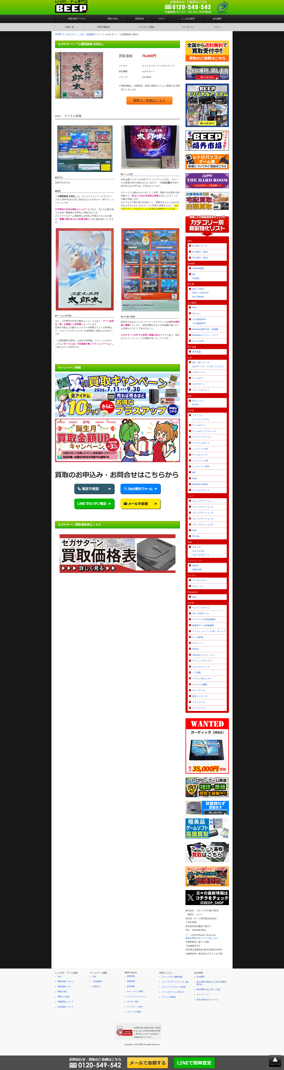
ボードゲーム (198, 690)
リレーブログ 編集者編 (172, 977)
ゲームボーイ (198, 425)
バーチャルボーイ (201, 443)
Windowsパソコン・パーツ (205, 335)
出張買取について (65, 1007)
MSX (194, 307)
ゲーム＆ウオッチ (201, 490)
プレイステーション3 (202, 512)
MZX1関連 (195, 276)
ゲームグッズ (198, 708)
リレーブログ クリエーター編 (175, 982)
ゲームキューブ (199, 454)
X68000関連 (198, 268)
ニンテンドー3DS (200, 466)
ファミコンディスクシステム (201, 417)
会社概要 (217, 18)
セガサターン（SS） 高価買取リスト (83, 34)
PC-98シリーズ (199, 246)
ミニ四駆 (196, 672)
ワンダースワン (199, 580)
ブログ (161, 18)
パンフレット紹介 (135, 1006)
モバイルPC (198, 341)
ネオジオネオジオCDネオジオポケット (201, 551)
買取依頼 (139, 18)
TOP (59, 977)
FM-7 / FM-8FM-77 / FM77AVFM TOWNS (200, 293)
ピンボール (187, 27)
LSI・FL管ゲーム (200, 613)
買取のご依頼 (63, 997)
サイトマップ (202, 994)
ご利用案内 (97, 981)
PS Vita (195, 536)
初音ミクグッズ (199, 696)
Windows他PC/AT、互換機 (205, 329)
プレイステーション (202, 501)
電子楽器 (196, 352)
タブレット (197, 643)
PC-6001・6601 (200, 257)
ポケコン (196, 313)
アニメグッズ (198, 702)
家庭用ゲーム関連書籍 (203, 625)
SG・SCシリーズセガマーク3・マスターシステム (208, 364)
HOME (58, 34)
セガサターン (198, 384)
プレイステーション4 (202, 518)
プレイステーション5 (202, 524)
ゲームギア (197, 378)
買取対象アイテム (76, 18)
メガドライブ (198, 372)
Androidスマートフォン (203, 655)
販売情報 (131, 986)
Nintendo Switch (200, 484)
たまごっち (197, 586)
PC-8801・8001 (200, 252)
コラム (217, 27)
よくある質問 (188, 18)
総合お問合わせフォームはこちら (201, 938)
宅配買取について (65, 1002)
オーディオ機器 (199, 684)
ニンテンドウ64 (200, 449)
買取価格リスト (64, 986)
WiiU (194, 478)
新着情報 (131, 976)
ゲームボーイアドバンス (204, 431)
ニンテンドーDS (200, 460)
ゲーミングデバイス (202, 661)
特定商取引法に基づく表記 (208, 989)
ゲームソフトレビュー (137, 996)
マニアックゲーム (201, 607)
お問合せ (96, 986)
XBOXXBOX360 (197, 567)
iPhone (195, 649)
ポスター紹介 (133, 1001)
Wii (193, 472)
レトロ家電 (197, 637)
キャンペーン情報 (135, 991)
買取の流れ (112, 18)
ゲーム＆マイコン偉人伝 (173, 992)
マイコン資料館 (169, 997)
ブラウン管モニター (202, 678)
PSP (194, 530)
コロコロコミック (201, 666)
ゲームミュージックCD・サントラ (209, 631)
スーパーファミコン (202, 437)
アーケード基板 (146, 27)
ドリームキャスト (201, 390)
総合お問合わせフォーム (207, 999)
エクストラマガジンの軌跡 (174, 987)
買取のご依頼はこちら (149, 100)
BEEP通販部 (103, 27)
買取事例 (131, 981)
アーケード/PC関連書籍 (203, 619)
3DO (194, 597)
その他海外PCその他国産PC (199, 321)
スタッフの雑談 (134, 1012)
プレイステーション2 (202, 507)
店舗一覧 (69, 27)
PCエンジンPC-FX (198, 402)
